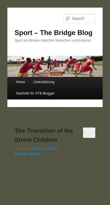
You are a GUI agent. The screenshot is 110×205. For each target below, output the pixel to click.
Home (20, 82)
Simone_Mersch (28, 154)
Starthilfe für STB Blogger (35, 93)
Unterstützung (43, 82)
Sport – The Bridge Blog (54, 32)
